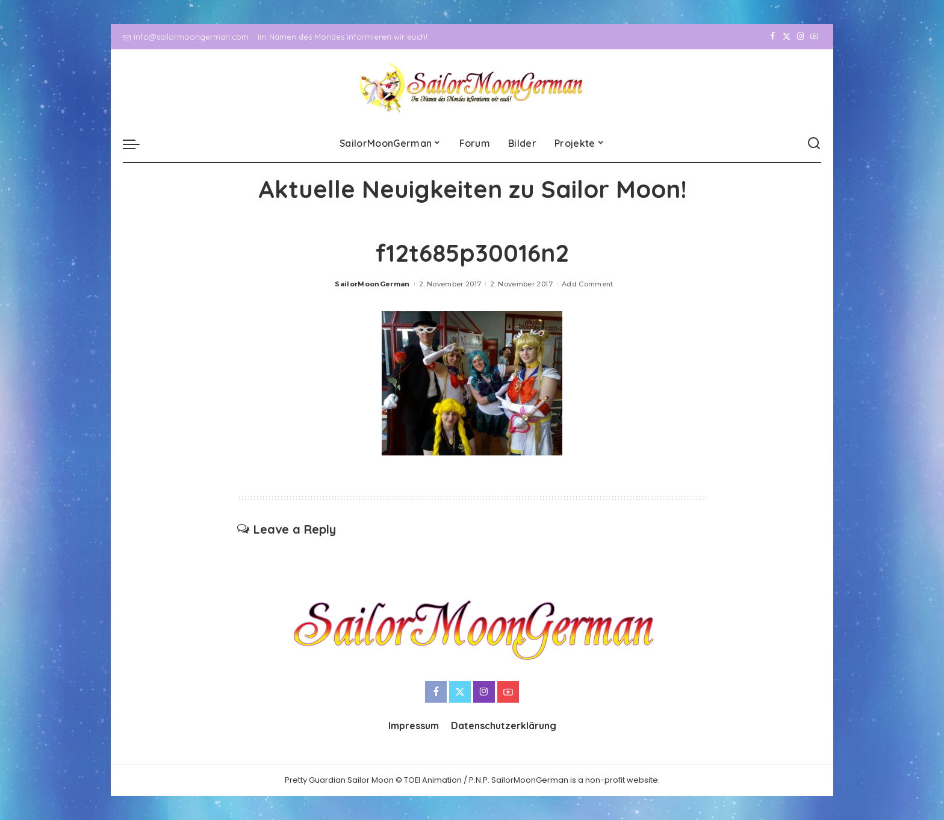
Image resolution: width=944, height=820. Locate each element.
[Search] (814, 144)
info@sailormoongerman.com (186, 37)
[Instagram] (800, 36)
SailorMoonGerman (372, 284)
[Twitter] (786, 36)
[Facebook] (773, 36)
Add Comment (587, 284)
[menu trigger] (137, 144)
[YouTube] (814, 36)
